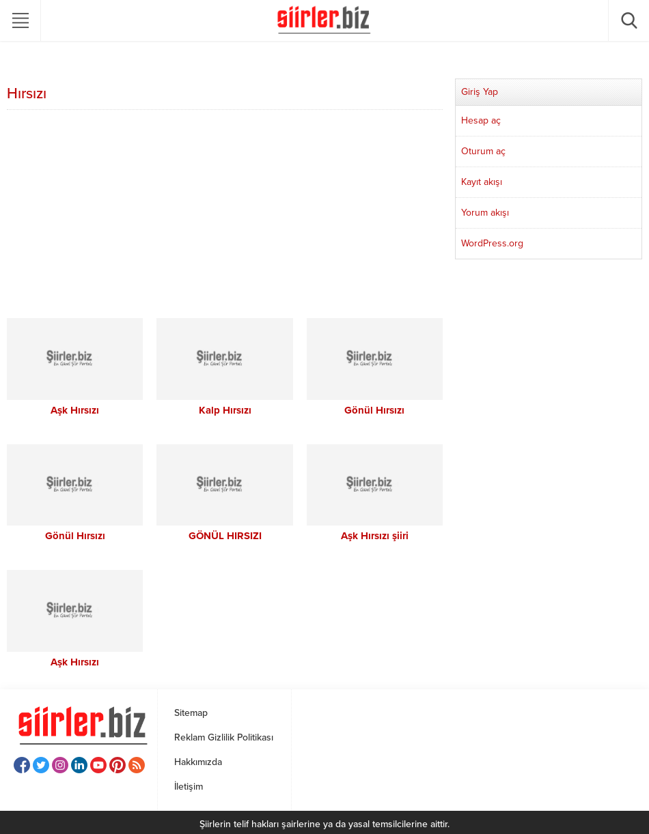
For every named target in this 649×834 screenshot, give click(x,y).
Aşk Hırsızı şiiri (375, 536)
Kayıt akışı (481, 182)
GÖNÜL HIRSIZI (225, 536)
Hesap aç (481, 120)
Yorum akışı (485, 212)
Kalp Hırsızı (225, 410)
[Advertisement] (224, 215)
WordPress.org (492, 243)
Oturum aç (483, 151)
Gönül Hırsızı (374, 410)
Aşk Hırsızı (75, 410)
